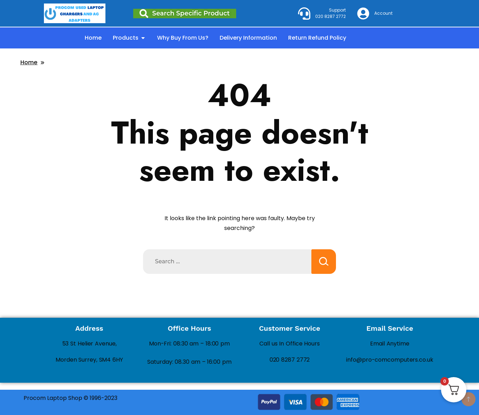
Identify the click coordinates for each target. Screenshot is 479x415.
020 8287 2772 (290, 360)
